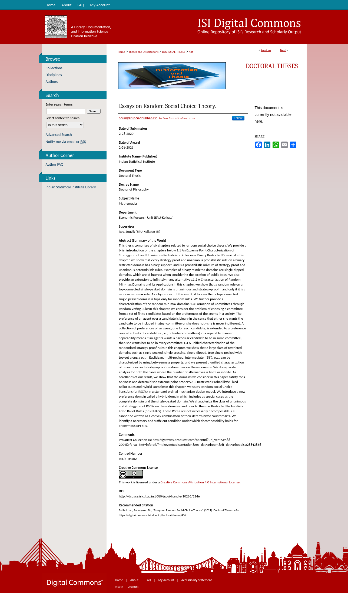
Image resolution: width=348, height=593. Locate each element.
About (134, 580)
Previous (266, 50)
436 (191, 52)
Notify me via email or (66, 141)
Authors (52, 81)
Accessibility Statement (196, 580)
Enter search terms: (60, 104)
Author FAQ (55, 164)
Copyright (133, 586)
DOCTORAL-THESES (173, 52)
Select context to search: (63, 118)
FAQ (149, 580)
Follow (238, 118)
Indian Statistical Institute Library (71, 187)
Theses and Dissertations (143, 52)
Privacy (119, 586)
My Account (166, 580)
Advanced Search (59, 134)
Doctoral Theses (272, 66)
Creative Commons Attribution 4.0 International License (200, 482)
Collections (54, 68)
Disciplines (54, 75)
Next (283, 50)
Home (121, 52)
